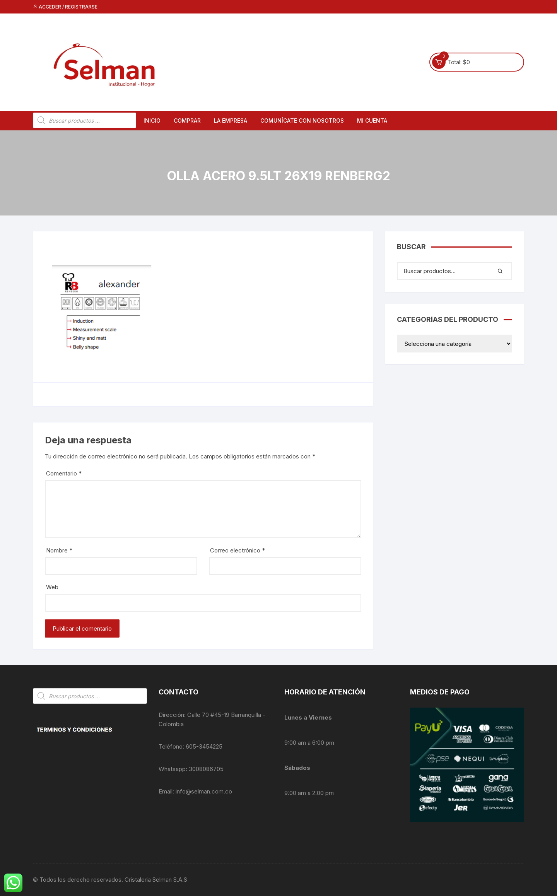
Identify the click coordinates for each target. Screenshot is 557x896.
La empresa (230, 120)
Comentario (64, 473)
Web (52, 587)
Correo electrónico (237, 550)
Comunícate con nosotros (302, 120)
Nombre (59, 550)
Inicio (152, 120)
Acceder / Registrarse (65, 7)
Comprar (187, 120)
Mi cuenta (372, 120)
